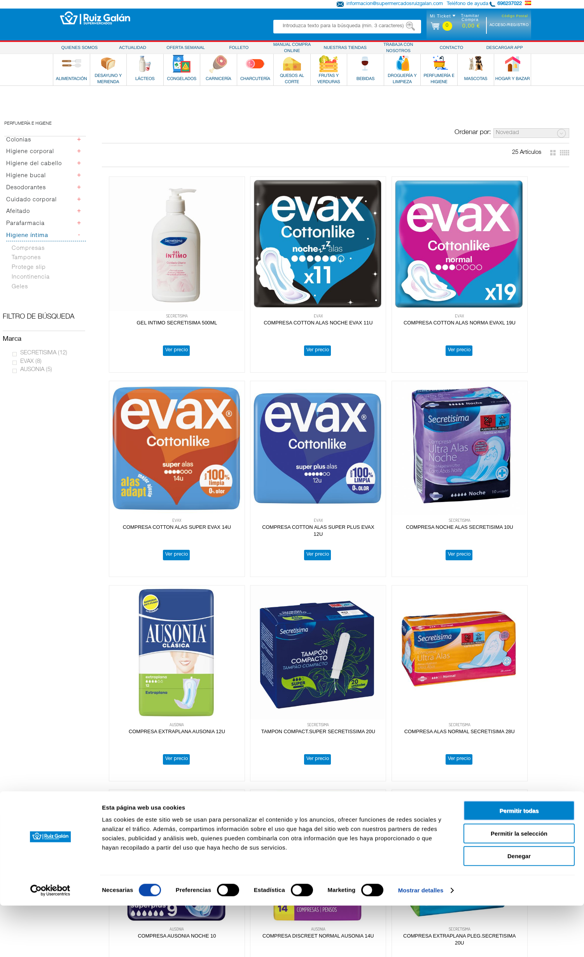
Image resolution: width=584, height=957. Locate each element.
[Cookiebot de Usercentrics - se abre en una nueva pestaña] (50, 942)
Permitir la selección (519, 885)
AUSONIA (36, 370)
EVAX (31, 361)
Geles (20, 287)
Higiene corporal (30, 152)
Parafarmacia (25, 224)
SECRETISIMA (43, 353)
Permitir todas (519, 862)
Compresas (28, 248)
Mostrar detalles (421, 941)
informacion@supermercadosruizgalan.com (394, 4)
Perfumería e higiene (28, 124)
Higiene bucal (26, 176)
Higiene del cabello (34, 164)
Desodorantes (26, 188)
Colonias (18, 140)
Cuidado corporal (31, 200)
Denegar (519, 907)
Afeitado (18, 211)
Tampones (26, 258)
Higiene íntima (27, 236)
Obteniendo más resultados (338, 803)
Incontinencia (31, 277)
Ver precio (151, 299)
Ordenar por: (473, 132)
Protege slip (29, 267)
